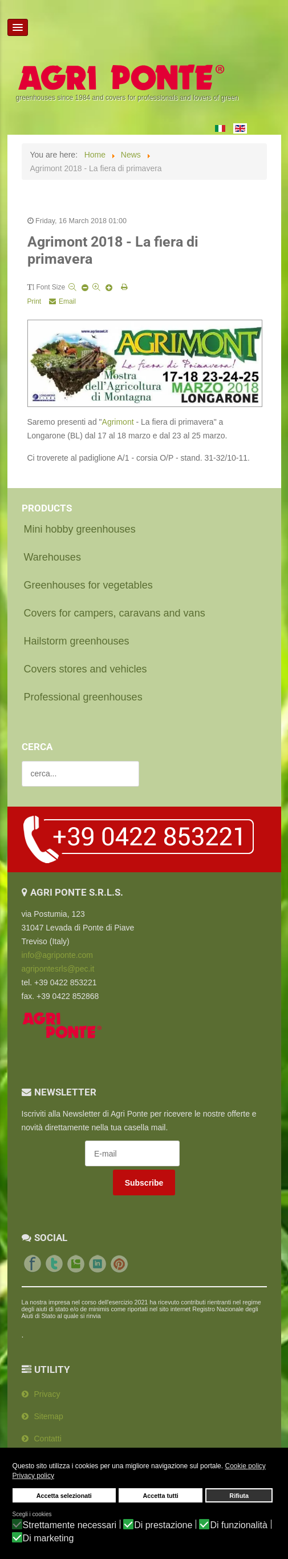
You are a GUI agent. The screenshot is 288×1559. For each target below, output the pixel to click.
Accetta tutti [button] (160, 1495)
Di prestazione (163, 1525)
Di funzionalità (238, 1525)
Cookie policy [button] (245, 1466)
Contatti (48, 1438)
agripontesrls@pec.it (58, 968)
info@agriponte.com (58, 955)
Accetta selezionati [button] (64, 1495)
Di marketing (48, 1538)
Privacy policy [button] (33, 1476)
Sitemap (48, 1416)
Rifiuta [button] (239, 1495)
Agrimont (118, 421)
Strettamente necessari (70, 1525)
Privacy (47, 1394)
